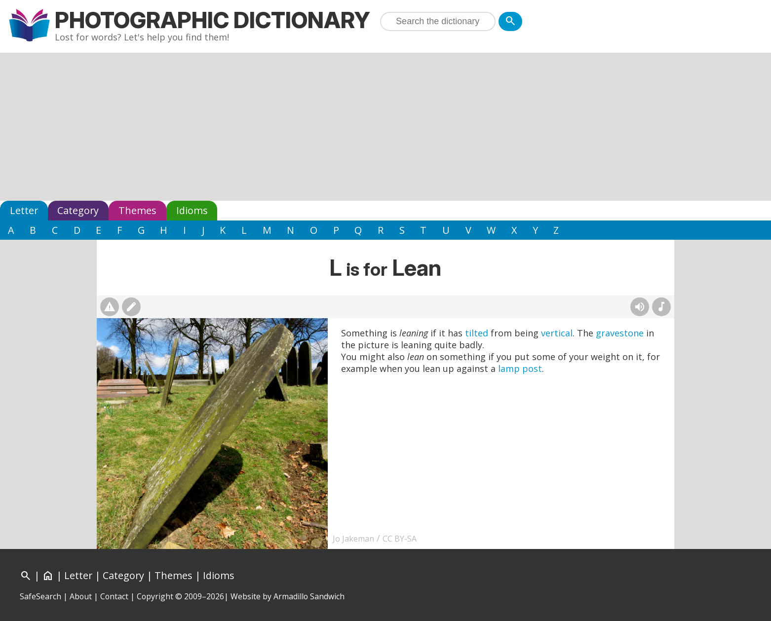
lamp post (520, 368)
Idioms (192, 210)
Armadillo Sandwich (309, 596)
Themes (137, 210)
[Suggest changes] (131, 306)
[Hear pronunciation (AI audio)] (639, 306)
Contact (114, 596)
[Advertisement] (385, 127)
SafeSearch (40, 596)
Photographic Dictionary (212, 20)
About (81, 596)
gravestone (620, 333)
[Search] (510, 21)
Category (78, 210)
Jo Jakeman (353, 538)
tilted (476, 333)
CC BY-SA (400, 538)
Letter (24, 210)
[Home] (48, 575)
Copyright (155, 596)
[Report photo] (109, 306)
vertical (557, 333)
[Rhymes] (661, 306)
